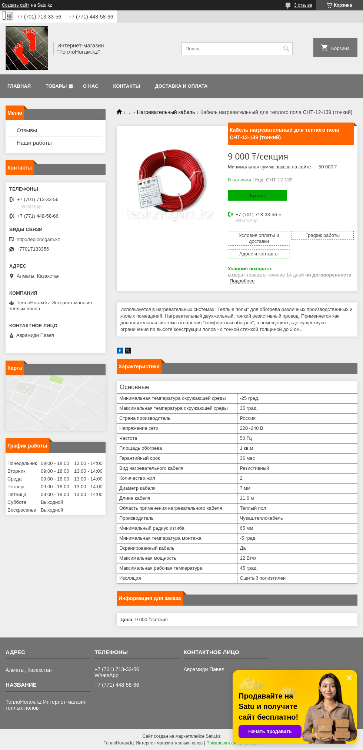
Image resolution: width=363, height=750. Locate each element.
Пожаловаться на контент (232, 743)
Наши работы (34, 143)
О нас (91, 86)
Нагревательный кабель (166, 112)
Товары (56, 86)
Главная (19, 86)
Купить (257, 195)
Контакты (126, 86)
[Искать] (286, 48)
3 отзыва (303, 5)
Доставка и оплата (181, 86)
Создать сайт (15, 5)
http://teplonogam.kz (38, 239)
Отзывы (27, 130)
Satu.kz (213, 736)
